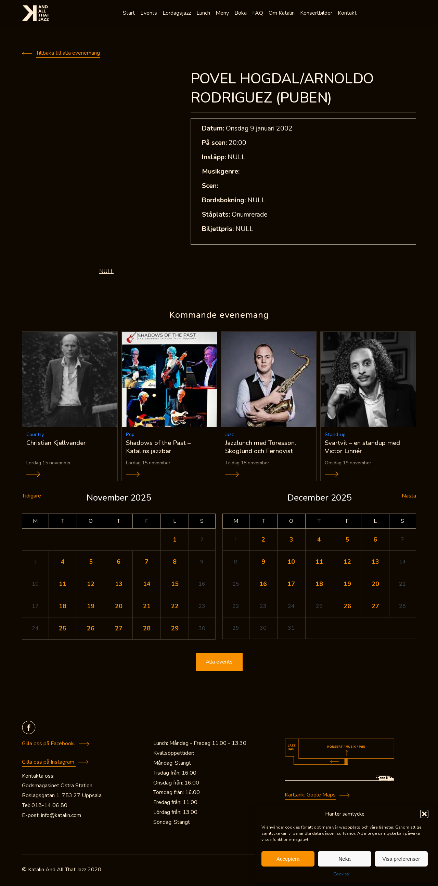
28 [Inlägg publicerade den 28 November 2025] (147, 630)
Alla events (219, 663)
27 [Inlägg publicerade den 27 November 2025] (119, 630)
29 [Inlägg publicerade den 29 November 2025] (175, 630)
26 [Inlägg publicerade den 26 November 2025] (90, 630)
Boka (241, 13)
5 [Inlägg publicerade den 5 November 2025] (91, 563)
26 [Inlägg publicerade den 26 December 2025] (347, 607)
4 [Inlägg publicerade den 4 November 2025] (63, 563)
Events (149, 13)
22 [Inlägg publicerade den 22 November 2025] (175, 607)
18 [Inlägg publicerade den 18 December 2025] (319, 585)
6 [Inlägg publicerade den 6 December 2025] (375, 541)
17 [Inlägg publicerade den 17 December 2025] (291, 585)
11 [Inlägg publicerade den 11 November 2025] (62, 585)
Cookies (341, 874)
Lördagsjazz (177, 13)
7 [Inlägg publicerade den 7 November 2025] (147, 563)
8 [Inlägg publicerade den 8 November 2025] (175, 563)
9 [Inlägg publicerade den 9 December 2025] (263, 563)
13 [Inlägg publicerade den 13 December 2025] (375, 563)
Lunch (204, 13)
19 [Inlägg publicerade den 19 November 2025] (90, 607)
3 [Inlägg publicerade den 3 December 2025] (291, 541)
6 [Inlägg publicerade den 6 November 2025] (118, 563)
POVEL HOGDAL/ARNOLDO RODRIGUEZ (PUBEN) (282, 88)
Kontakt (347, 13)
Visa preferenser (401, 859)
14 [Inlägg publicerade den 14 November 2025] (147, 585)
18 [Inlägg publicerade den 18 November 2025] (62, 607)
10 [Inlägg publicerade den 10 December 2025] (291, 563)
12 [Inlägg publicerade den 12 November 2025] (90, 585)
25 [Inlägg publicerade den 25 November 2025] (62, 630)
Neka (344, 859)
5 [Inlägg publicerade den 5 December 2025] (347, 541)
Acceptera (288, 859)
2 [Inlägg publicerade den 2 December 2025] (263, 541)
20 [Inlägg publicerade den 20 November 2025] (119, 607)
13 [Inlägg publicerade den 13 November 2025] (119, 585)
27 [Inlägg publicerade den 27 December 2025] (375, 607)
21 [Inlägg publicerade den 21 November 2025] (147, 607)
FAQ (258, 13)
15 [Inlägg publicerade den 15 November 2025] (175, 585)
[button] (424, 813)
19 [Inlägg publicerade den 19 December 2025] (347, 585)
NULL (106, 271)
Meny (223, 13)
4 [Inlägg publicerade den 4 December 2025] (319, 541)
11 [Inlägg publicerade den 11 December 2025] (319, 563)
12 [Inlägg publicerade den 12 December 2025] (347, 563)
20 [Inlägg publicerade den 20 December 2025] (375, 585)
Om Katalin (282, 13)
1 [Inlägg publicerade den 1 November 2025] (175, 541)
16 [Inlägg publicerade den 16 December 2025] (263, 585)
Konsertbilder (317, 13)
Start (130, 13)
